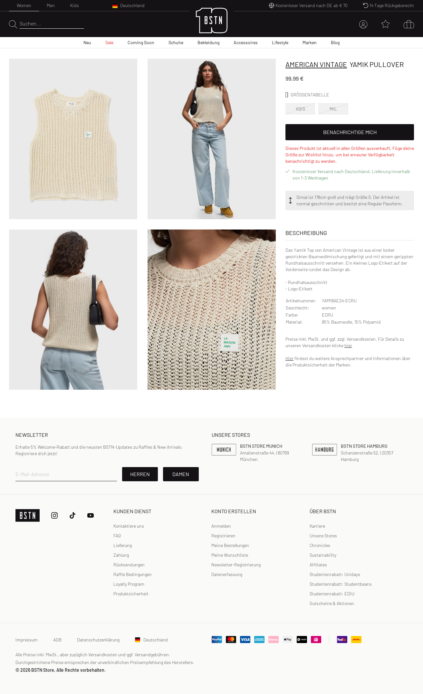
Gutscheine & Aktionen (332, 603)
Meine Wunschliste (229, 555)
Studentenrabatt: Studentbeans (341, 584)
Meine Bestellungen (230, 545)
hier (348, 345)
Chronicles (320, 545)
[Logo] (211, 24)
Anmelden (221, 526)
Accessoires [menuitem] (246, 42)
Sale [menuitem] (109, 42)
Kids (74, 5)
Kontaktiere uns (128, 526)
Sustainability (323, 555)
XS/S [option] (300, 109)
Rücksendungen (129, 564)
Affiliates (318, 564)
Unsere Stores (323, 535)
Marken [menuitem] (310, 42)
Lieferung (122, 545)
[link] (221, 526)
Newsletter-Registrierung (236, 564)
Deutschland (151, 639)
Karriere (317, 526)
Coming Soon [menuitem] (141, 42)
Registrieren (223, 535)
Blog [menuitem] (335, 42)
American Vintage (316, 64)
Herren (140, 474)
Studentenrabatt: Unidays (335, 574)
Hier (289, 358)
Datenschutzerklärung (98, 639)
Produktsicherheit (131, 593)
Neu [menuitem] (87, 42)
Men (51, 5)
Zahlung (121, 555)
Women (24, 5)
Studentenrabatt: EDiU (332, 593)
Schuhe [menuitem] (175, 42)
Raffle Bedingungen (132, 574)
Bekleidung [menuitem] (208, 42)
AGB (57, 639)
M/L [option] (333, 109)
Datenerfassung (226, 574)
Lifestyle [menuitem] (280, 42)
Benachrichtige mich (350, 132)
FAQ (117, 535)
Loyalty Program (128, 584)
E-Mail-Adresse (32, 474)
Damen (180, 474)
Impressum (26, 639)
